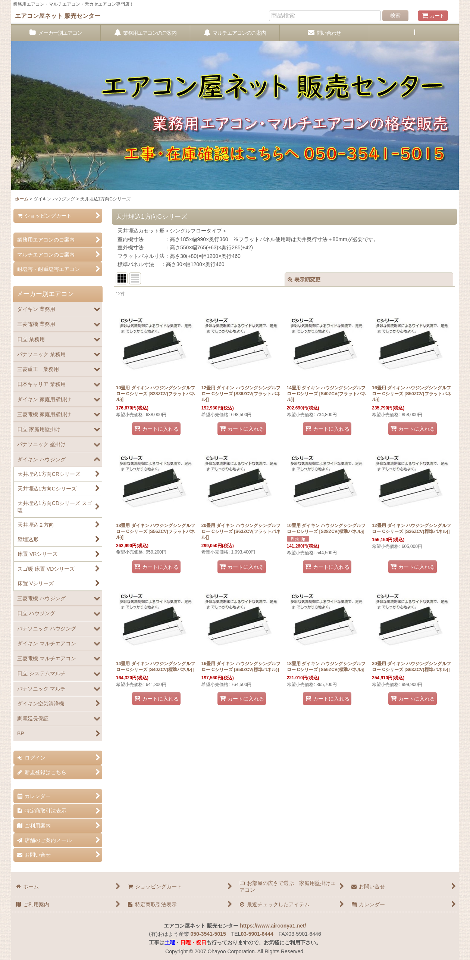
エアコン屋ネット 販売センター (57, 15)
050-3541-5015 (208, 934)
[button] (414, 33)
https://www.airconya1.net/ (273, 926)
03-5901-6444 (257, 934)
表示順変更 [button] (304, 280)
